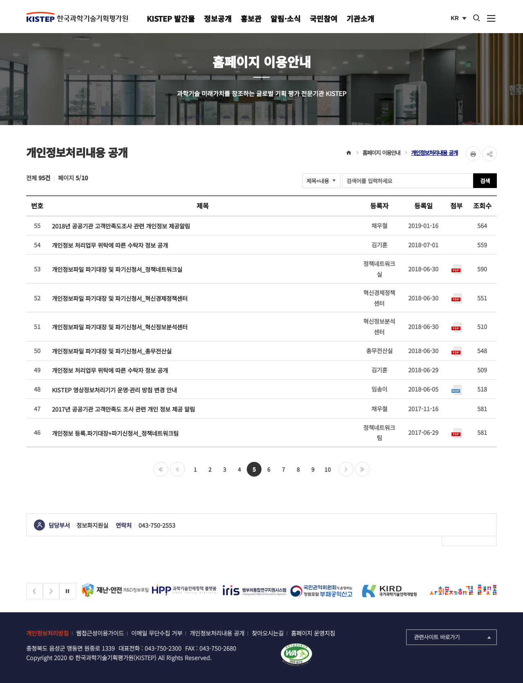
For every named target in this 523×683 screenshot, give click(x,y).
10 (327, 469)
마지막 (362, 469)
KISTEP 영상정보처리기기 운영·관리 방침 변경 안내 (114, 389)
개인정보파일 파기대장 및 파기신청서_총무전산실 (112, 351)
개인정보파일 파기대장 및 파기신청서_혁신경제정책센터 (120, 298)
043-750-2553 (157, 525)
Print (473, 153)
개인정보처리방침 (47, 632)
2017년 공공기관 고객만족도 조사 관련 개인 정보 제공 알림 (123, 409)
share (489, 153)
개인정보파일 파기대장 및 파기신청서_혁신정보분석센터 (120, 326)
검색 (485, 181)
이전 (177, 469)
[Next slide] (51, 591)
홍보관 (251, 18)
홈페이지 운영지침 (313, 632)
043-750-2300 (163, 648)
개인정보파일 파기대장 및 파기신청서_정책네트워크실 (117, 269)
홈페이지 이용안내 (381, 152)
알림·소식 (285, 18)
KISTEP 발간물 (171, 18)
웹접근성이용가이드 (100, 632)
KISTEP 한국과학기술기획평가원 (77, 16)
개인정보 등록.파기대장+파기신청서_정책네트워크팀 (115, 433)
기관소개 (360, 18)
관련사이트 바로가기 (453, 637)
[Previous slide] (34, 591)
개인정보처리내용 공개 (434, 152)
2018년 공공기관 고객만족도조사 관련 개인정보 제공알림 (121, 226)
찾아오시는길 (268, 632)
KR (459, 18)
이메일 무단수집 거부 (156, 632)
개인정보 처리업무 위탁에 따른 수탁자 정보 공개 (110, 245)
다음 (346, 469)
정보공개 (218, 18)
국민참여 (323, 18)
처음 (161, 469)
